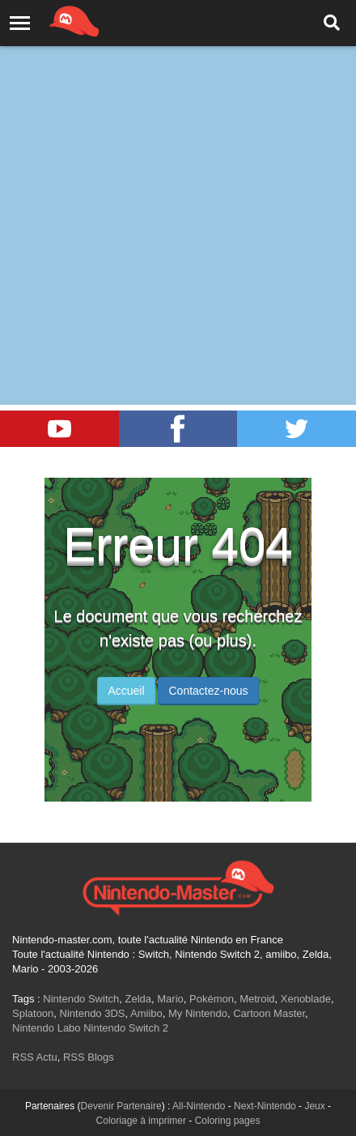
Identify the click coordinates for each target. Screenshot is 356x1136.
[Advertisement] (178, 186)
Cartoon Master (269, 1013)
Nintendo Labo (46, 1028)
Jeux (314, 1106)
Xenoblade (306, 999)
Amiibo (146, 1013)
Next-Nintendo (265, 1106)
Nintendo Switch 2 (125, 1028)
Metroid (256, 999)
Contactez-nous (208, 690)
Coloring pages (228, 1120)
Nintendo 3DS (92, 1013)
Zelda (138, 999)
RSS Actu (34, 1057)
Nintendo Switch (81, 999)
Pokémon (211, 999)
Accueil (126, 690)
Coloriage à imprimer (141, 1120)
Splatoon (32, 1013)
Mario (170, 999)
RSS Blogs (88, 1057)
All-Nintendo (198, 1106)
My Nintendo (197, 1013)
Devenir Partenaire (121, 1106)
